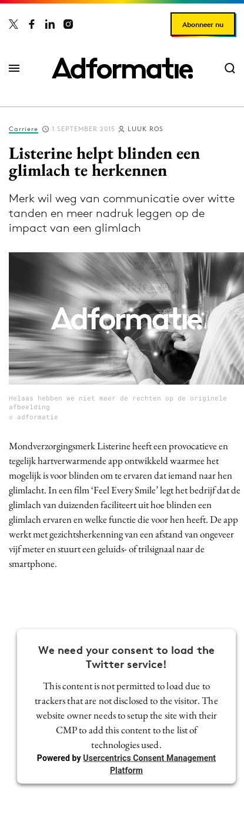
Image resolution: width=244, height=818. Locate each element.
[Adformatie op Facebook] (31, 24)
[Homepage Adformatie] (122, 68)
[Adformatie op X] (13, 24)
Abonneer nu (202, 24)
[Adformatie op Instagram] (68, 24)
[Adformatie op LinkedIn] (50, 24)
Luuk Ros (145, 129)
